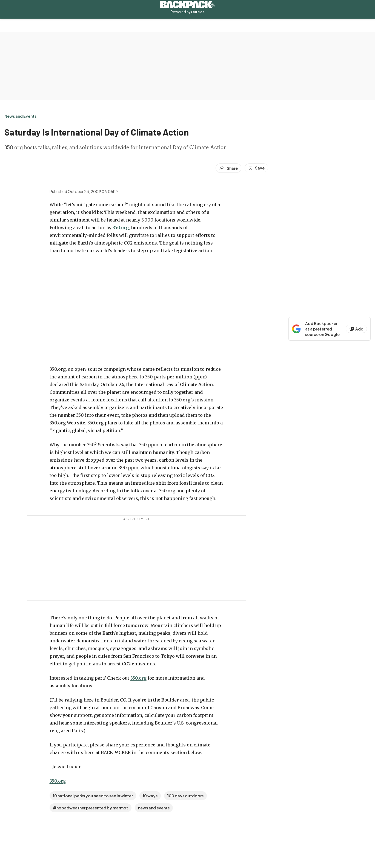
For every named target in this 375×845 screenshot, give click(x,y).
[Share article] (228, 168)
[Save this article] (256, 167)
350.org (121, 227)
